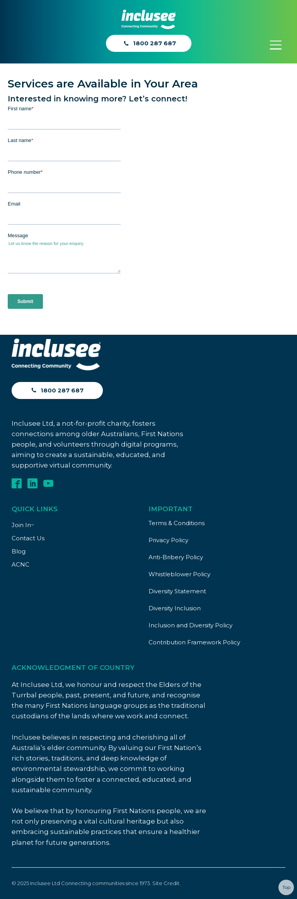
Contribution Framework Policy (194, 642)
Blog (19, 551)
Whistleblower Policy (179, 574)
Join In (23, 525)
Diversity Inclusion (174, 608)
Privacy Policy (168, 540)
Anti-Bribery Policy (175, 557)
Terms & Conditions (176, 523)
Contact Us (28, 538)
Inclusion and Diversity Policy (190, 625)
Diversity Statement (177, 591)
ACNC (20, 564)
